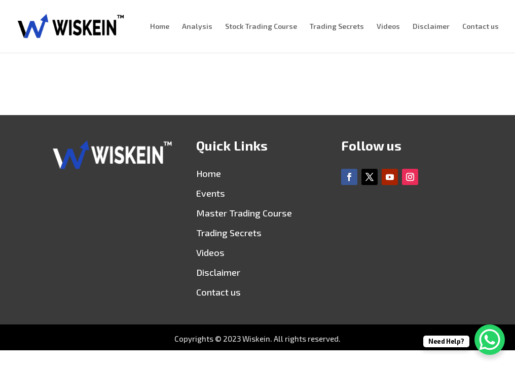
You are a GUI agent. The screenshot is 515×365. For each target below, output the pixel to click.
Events (210, 193)
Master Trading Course (244, 212)
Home (159, 26)
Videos (388, 26)
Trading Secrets (337, 26)
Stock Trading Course (261, 26)
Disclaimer (431, 26)
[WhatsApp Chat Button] (489, 339)
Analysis (197, 26)
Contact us (480, 26)
